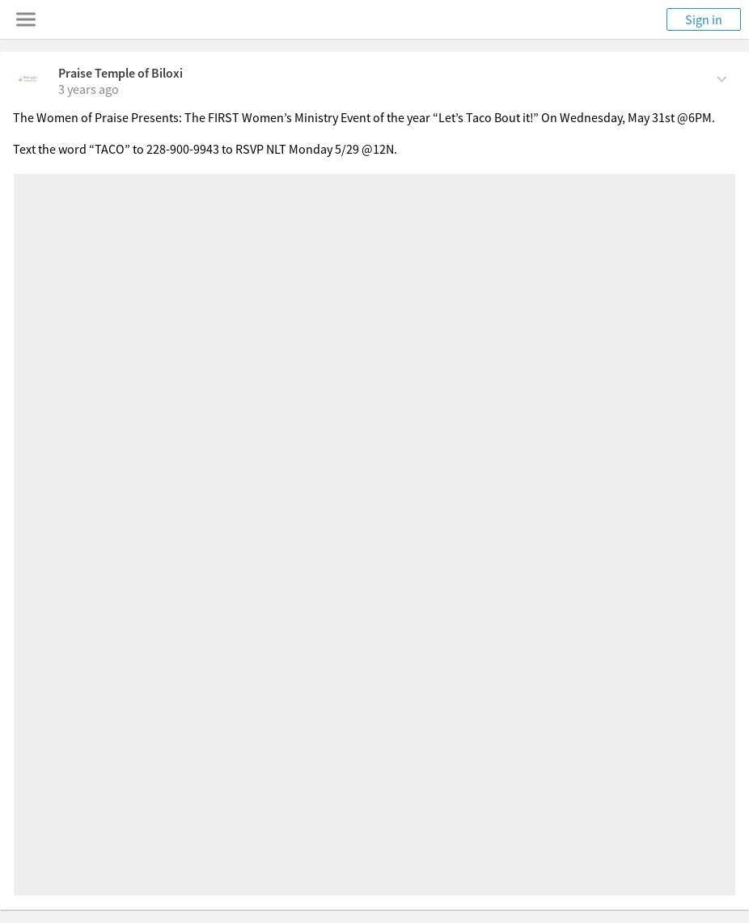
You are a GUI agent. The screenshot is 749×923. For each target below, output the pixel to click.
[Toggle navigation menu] (26, 19)
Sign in (703, 19)
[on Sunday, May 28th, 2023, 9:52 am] (88, 89)
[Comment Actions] (722, 78)
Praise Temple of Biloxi (120, 73)
